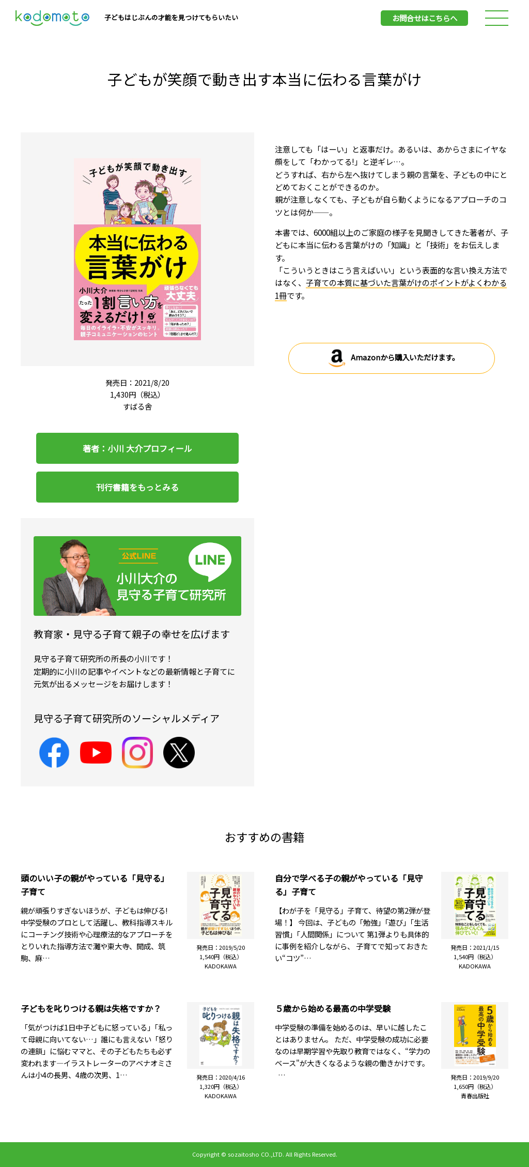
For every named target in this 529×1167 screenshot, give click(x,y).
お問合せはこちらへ (424, 17)
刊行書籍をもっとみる (137, 487)
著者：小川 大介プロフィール (137, 448)
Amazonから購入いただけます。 (391, 358)
